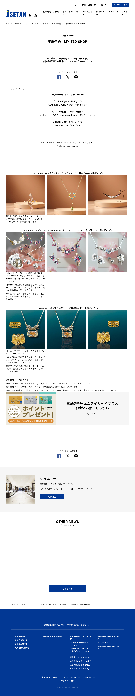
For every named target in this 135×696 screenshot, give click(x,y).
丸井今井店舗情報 (22, 648)
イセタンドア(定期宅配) (79, 669)
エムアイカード (103, 643)
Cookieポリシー (89, 677)
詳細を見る (52, 497)
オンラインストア (120, 5)
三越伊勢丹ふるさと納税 (80, 665)
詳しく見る (92, 414)
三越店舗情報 (20, 637)
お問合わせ (57, 677)
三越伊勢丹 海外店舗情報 (52, 637)
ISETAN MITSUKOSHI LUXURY (79, 644)
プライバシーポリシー (72, 677)
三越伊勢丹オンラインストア (80, 638)
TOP (8, 24)
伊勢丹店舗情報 (21, 640)
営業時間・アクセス (51, 13)
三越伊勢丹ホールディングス (108, 638)
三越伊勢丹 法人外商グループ (108, 648)
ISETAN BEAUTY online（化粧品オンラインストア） (80, 651)
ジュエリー (34, 24)
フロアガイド (87, 13)
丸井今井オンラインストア (80, 661)
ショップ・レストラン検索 (107, 13)
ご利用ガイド (45, 677)
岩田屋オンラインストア (80, 657)
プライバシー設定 (67, 681)
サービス (124, 13)
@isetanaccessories (68, 146)
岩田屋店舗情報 (21, 644)
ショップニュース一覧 (52, 24)
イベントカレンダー (70, 13)
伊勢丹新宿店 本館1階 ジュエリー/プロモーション (67, 61)
